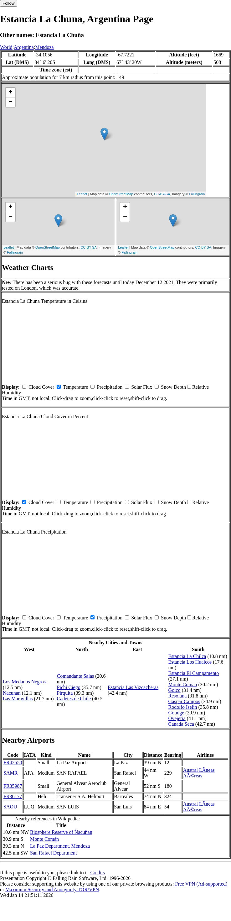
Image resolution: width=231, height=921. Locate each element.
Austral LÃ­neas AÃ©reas (199, 772)
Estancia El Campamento (193, 673)
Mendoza (44, 47)
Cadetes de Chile (74, 698)
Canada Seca (181, 724)
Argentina (24, 47)
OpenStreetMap (121, 194)
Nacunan (12, 693)
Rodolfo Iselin (182, 707)
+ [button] (10, 92)
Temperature (75, 387)
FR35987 (12, 786)
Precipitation (109, 387)
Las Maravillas (18, 698)
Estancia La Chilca (187, 656)
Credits (97, 872)
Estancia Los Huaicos (190, 662)
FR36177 (12, 796)
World (6, 47)
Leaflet (82, 194)
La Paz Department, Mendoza (60, 846)
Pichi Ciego (68, 687)
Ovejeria (177, 718)
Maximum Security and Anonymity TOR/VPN (52, 889)
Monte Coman (182, 684)
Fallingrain (197, 194)
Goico (174, 690)
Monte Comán (44, 839)
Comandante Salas (75, 676)
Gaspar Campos (184, 701)
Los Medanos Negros (24, 681)
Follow (9, 3)
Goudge (176, 712)
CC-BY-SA (162, 194)
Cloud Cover (41, 387)
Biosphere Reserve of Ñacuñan (61, 832)
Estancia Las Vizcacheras (133, 687)
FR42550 (12, 762)
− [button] (10, 102)
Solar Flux (141, 387)
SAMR (10, 773)
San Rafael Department (53, 852)
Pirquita (65, 693)
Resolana (177, 695)
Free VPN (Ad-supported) (201, 884)
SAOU (10, 806)
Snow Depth (173, 387)
